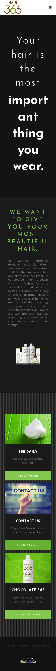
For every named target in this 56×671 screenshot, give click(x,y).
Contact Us (28, 649)
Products (40, 646)
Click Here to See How (28, 614)
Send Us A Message (28, 545)
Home (11, 646)
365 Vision (24, 646)
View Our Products (28, 475)
